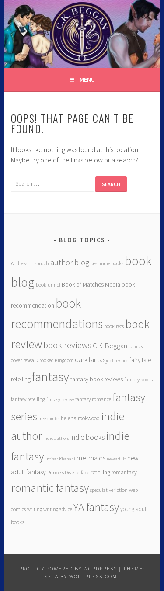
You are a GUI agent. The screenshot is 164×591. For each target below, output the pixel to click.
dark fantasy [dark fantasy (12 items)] (91, 360)
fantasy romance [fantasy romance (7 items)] (93, 399)
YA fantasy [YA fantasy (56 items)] (96, 507)
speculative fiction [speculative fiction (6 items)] (109, 490)
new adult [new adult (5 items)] (116, 459)
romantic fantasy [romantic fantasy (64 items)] (50, 487)
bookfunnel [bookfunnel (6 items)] (48, 284)
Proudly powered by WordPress (68, 568)
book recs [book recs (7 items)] (114, 326)
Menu (87, 79)
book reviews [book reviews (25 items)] (67, 345)
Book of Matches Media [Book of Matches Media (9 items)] (91, 284)
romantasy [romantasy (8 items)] (124, 472)
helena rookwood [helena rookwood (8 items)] (80, 418)
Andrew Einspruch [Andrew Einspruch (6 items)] (30, 263)
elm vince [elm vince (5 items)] (119, 360)
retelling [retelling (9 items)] (100, 472)
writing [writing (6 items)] (34, 509)
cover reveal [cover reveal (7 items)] (23, 360)
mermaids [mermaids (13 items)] (91, 457)
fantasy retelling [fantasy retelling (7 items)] (28, 399)
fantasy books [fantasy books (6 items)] (138, 379)
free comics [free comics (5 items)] (48, 419)
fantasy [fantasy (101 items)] (50, 377)
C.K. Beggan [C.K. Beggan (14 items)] (110, 345)
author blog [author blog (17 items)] (69, 262)
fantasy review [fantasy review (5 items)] (60, 399)
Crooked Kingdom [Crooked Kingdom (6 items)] (55, 360)
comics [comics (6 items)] (136, 346)
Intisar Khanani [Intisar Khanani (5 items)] (60, 459)
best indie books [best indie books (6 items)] (107, 263)
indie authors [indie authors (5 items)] (56, 438)
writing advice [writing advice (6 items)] (57, 509)
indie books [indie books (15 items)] (87, 437)
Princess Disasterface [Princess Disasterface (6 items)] (68, 472)
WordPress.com (93, 576)
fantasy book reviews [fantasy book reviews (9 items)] (96, 379)
